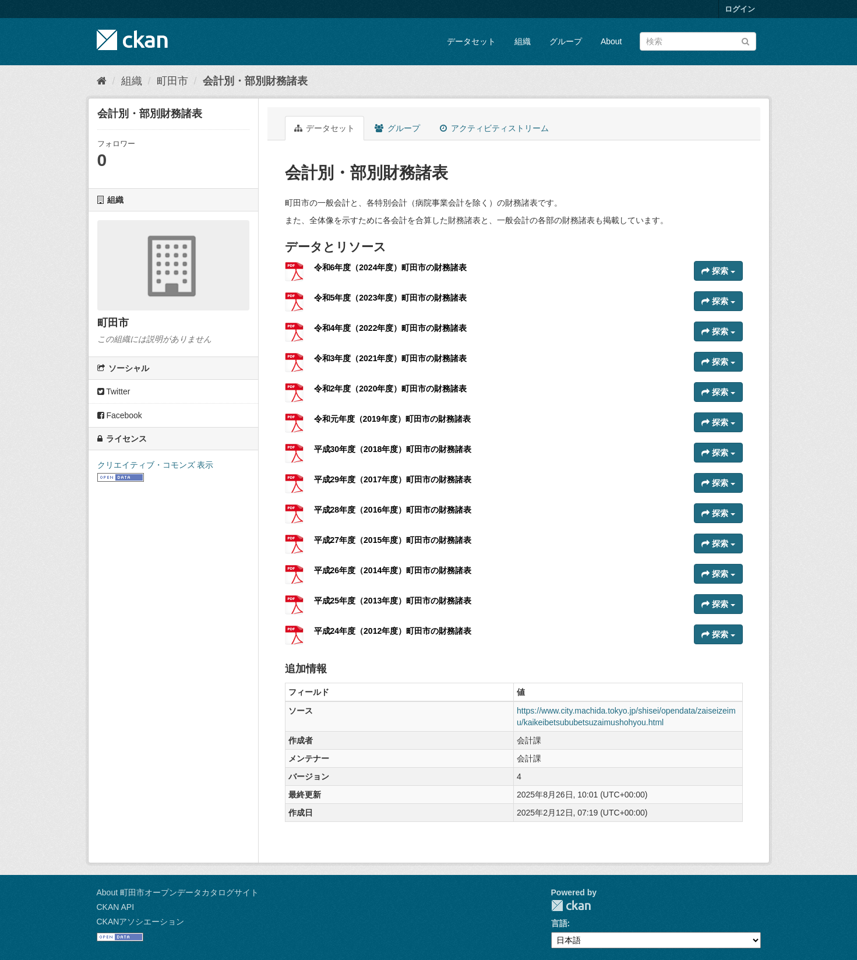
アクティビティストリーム (494, 128)
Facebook (119, 415)
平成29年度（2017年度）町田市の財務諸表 (393, 479)
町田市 (172, 81)
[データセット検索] (698, 41)
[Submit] (745, 40)
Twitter (114, 391)
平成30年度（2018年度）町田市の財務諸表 (393, 449)
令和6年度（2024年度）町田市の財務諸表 (390, 267)
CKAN (571, 905)
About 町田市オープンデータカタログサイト (178, 892)
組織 (522, 41)
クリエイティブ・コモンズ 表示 (155, 465)
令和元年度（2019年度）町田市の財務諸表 (392, 418)
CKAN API (116, 907)
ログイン (740, 9)
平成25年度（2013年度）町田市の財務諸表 (393, 600)
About (611, 41)
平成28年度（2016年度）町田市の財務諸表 (393, 509)
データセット (471, 41)
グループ (565, 41)
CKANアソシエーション (141, 921)
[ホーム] (102, 81)
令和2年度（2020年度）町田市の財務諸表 (390, 388)
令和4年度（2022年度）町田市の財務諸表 (390, 328)
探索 (718, 271)
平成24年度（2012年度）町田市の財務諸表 (393, 631)
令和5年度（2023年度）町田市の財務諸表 (390, 297)
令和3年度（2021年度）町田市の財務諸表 (390, 358)
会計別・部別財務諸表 (255, 81)
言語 (559, 923)
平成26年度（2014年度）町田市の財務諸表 (393, 570)
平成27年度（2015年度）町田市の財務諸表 (393, 540)
